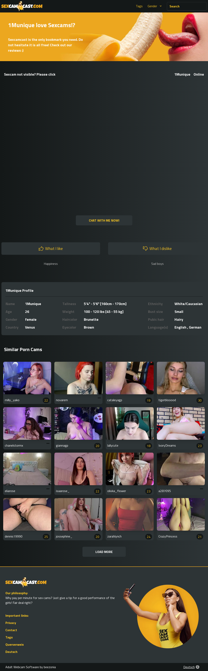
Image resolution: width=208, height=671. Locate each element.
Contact (11, 630)
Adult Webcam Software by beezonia (30, 667)
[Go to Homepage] (22, 6)
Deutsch (11, 651)
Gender (155, 6)
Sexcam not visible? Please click (29, 74)
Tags (139, 6)
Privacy (10, 622)
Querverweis (14, 644)
